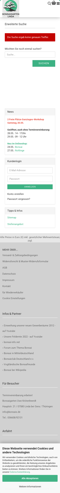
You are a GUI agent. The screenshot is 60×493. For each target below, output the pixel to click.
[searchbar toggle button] (49, 3)
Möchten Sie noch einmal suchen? (23, 48)
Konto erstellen (15, 194)
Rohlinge (19, 150)
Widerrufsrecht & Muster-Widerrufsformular (25, 261)
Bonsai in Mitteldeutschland (19, 353)
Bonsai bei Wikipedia (15, 370)
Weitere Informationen (30, 486)
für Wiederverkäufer (12, 292)
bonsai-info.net (11, 342)
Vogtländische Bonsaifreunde (19, 364)
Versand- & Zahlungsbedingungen (20, 255)
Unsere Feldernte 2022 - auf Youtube (23, 336)
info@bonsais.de (11, 411)
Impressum (8, 280)
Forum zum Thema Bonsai (18, 347)
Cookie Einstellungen (13, 298)
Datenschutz (9, 273)
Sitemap (11, 217)
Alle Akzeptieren (30, 478)
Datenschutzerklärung (20, 472)
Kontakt (6, 286)
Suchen (44, 63)
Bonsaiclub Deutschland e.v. (19, 358)
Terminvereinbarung (13, 395)
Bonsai (18, 147)
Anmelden (30, 187)
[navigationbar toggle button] (58, 3)
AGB (4, 267)
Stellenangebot (15, 224)
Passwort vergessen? (18, 199)
